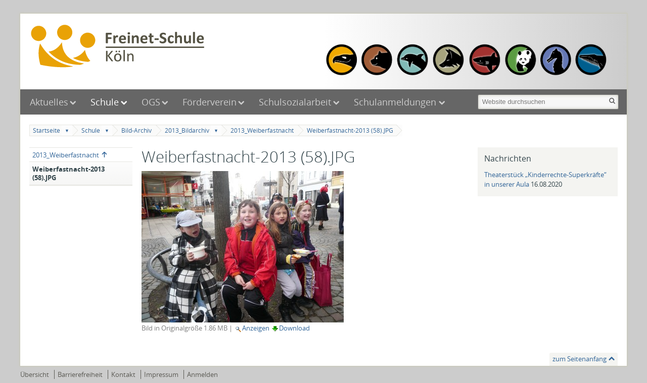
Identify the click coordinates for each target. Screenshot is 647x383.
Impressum (161, 374)
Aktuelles (49, 102)
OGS (151, 102)
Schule (104, 102)
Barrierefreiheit (80, 374)
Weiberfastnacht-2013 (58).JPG (350, 130)
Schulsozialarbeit (295, 102)
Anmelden (202, 374)
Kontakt (123, 374)
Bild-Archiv (136, 130)
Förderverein (209, 102)
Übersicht (34, 374)
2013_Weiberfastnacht (262, 130)
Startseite (46, 130)
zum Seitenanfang (579, 358)
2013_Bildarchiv (187, 130)
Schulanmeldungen (396, 102)
